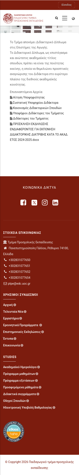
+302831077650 (16, 260)
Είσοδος (67, 4)
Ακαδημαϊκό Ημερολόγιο (20, 367)
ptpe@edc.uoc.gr (16, 283)
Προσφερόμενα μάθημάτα (20, 387)
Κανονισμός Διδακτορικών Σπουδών (37, 108)
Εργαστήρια (11, 318)
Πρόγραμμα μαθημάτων (19, 373)
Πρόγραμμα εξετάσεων (19, 380)
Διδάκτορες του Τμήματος (31, 118)
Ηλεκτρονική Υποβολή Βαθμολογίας (27, 407)
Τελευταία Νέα (13, 311)
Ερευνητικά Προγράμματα (21, 325)
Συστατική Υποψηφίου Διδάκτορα (35, 102)
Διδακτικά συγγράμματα (19, 394)
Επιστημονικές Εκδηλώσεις (22, 332)
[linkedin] (55, 202)
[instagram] (45, 202)
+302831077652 (16, 271)
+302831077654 (16, 277)
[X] (34, 202)
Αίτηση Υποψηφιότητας (29, 97)
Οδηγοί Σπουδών (14, 400)
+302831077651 (16, 266)
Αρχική (8, 305)
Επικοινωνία (11, 345)
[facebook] (23, 202)
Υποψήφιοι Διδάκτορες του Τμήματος (38, 113)
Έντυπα (8, 338)
